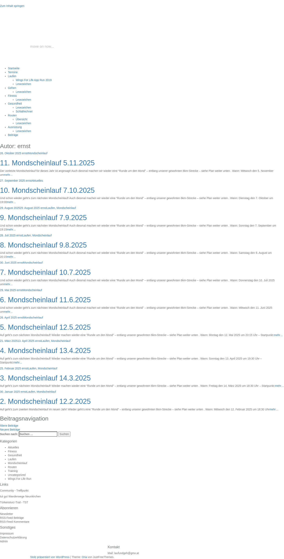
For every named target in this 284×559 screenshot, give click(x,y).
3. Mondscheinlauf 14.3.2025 (45, 378)
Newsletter (6, 513)
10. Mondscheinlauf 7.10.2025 (47, 190)
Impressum (7, 533)
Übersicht (21, 119)
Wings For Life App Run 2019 (34, 80)
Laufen (12, 76)
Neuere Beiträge (10, 429)
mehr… (8, 174)
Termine (13, 72)
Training (13, 471)
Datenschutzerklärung (13, 537)
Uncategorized (17, 474)
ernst (25, 153)
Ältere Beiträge (9, 425)
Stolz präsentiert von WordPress (50, 557)
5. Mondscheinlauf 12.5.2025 (45, 327)
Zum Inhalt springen (12, 5)
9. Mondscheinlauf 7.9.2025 (43, 218)
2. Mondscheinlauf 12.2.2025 (45, 401)
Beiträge (13, 135)
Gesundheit (15, 103)
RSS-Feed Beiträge (12, 517)
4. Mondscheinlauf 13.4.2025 (45, 351)
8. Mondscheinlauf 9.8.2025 (43, 245)
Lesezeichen (23, 84)
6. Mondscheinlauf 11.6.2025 (45, 300)
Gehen (12, 87)
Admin (4, 541)
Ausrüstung (15, 127)
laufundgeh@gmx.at (126, 553)
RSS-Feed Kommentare (14, 521)
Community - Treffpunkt (14, 490)
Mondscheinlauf (37, 153)
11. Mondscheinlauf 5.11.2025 (47, 163)
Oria (84, 557)
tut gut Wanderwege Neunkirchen (20, 496)
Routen (12, 115)
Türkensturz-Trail (10, 502)
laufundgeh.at (67, 34)
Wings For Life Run (19, 478)
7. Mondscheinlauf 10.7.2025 (45, 272)
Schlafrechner (24, 111)
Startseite (13, 68)
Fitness (12, 95)
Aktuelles (37, 180)
